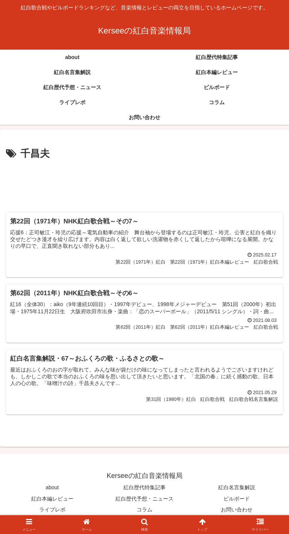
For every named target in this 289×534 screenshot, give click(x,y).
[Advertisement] (144, 183)
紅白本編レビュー (52, 499)
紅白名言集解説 (236, 488)
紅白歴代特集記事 (144, 488)
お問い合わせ (236, 510)
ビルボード (237, 499)
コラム (144, 510)
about (52, 488)
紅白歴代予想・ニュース (144, 499)
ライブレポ (52, 510)
